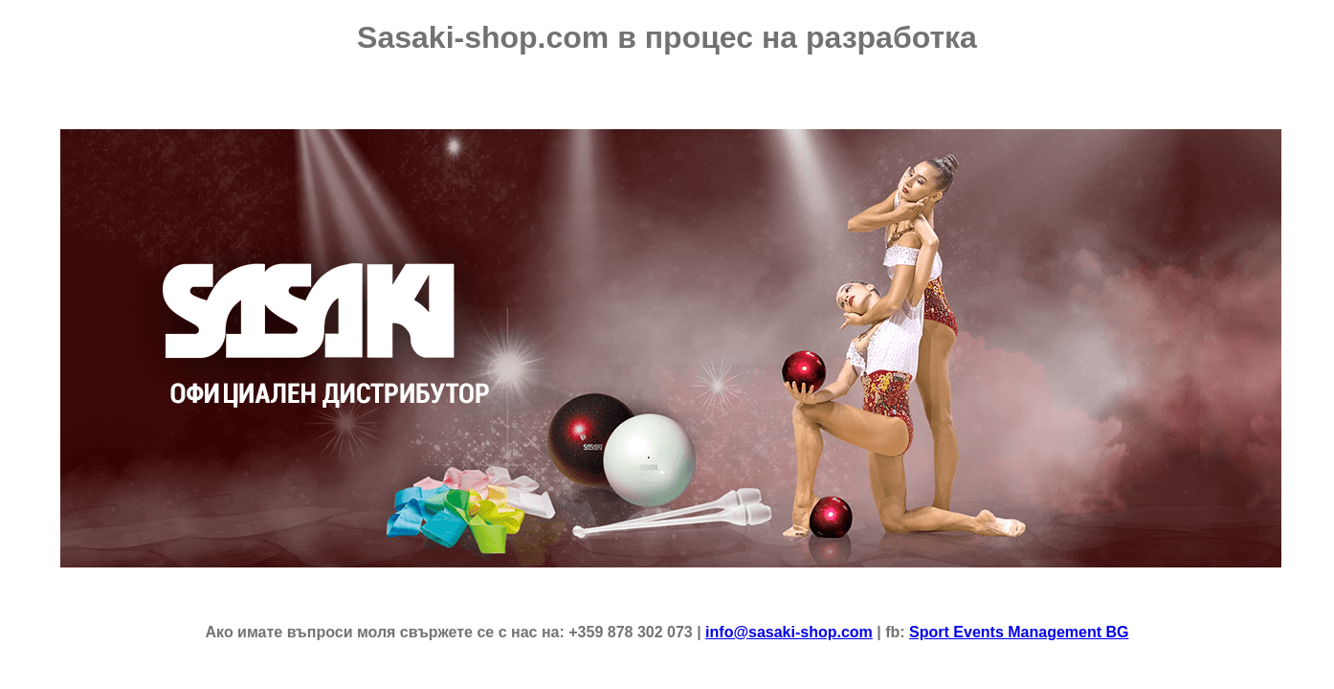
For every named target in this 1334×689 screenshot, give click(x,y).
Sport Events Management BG (1018, 632)
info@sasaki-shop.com (789, 632)
